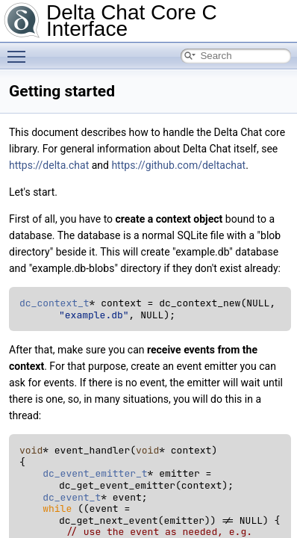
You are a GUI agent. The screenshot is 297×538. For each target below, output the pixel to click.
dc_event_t (72, 497)
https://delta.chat (49, 165)
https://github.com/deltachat (178, 165)
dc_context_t (54, 303)
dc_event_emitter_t (95, 473)
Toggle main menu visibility (20, 50)
